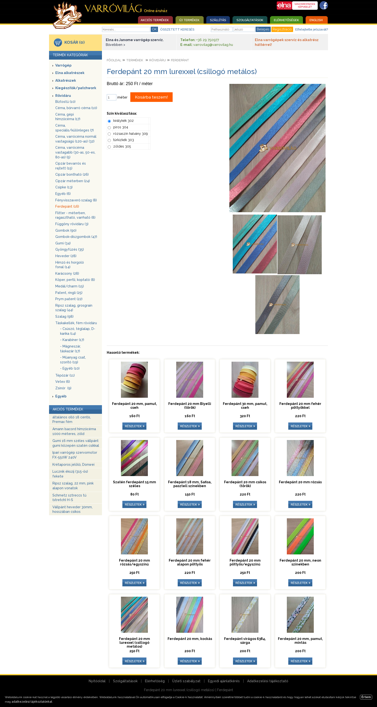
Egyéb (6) (63, 194)
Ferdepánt (180, 60)
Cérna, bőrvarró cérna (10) (76, 108)
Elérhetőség (155, 681)
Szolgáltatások (125, 681)
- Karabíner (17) (72, 340)
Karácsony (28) (67, 273)
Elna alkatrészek (69, 73)
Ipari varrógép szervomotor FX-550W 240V (74, 455)
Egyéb (60, 396)
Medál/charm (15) (69, 286)
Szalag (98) (64, 316)
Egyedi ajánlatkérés (224, 681)
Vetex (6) (62, 382)
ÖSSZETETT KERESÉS (177, 29)
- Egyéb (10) (70, 368)
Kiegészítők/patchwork (75, 88)
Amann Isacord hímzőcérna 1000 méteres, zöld (74, 431)
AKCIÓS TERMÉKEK (68, 409)
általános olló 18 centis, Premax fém (71, 419)
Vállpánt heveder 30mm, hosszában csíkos (72, 509)
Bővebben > (115, 45)
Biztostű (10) (65, 102)
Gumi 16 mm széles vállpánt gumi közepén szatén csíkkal (75, 443)
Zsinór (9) (63, 388)
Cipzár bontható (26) (72, 174)
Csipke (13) (64, 187)
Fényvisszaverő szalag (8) (76, 200)
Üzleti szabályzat (186, 681)
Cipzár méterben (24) (72, 181)
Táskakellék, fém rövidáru (76, 323)
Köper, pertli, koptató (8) (75, 280)
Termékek (134, 60)
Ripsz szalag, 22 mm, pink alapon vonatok (73, 485)
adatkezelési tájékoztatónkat (32, 701)
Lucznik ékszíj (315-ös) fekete (70, 474)
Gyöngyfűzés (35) (69, 249)
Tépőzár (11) (65, 375)
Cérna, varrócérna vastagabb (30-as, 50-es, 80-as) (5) (75, 152)
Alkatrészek (65, 80)
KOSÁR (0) (74, 42)
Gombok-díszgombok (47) (76, 237)
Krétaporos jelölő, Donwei (73, 464)
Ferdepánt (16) (67, 206)
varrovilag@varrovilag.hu (213, 45)
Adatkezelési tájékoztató (267, 681)
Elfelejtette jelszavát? (311, 29)
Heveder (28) (65, 256)
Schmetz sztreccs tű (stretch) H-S (69, 497)
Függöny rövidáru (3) (71, 224)
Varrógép (63, 65)
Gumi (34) (63, 243)
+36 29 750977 (207, 40)
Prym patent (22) (68, 299)
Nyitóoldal (97, 681)
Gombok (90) (65, 230)
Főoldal (114, 60)
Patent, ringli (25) (68, 293)
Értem (366, 697)
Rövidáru (63, 96)
